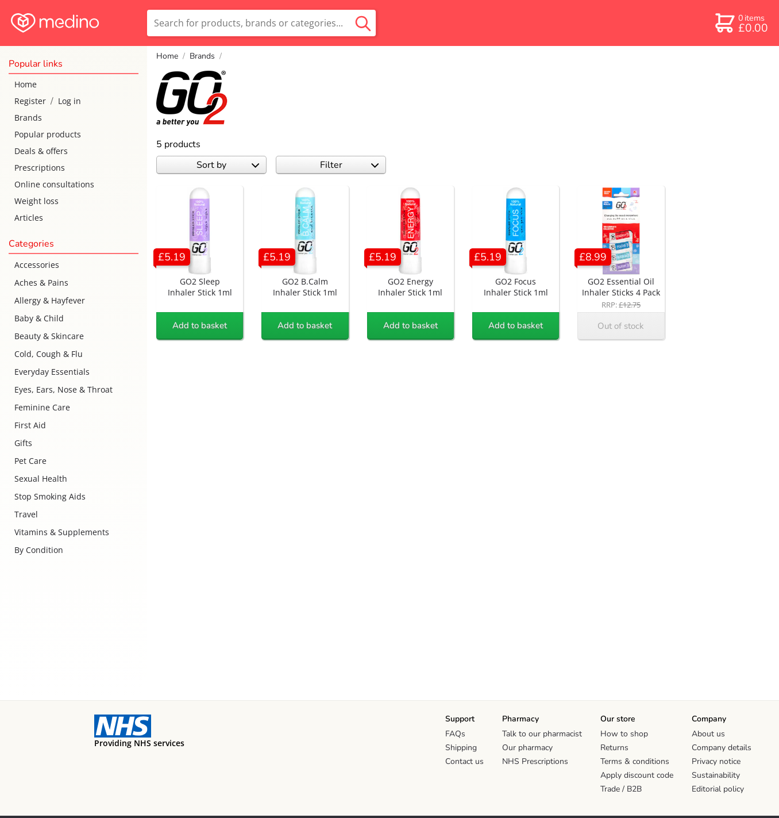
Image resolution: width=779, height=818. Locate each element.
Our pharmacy (527, 747)
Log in (69, 100)
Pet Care (30, 460)
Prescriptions (39, 167)
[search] (261, 23)
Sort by (227, 165)
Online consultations (54, 184)
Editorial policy (718, 789)
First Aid (30, 425)
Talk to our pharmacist (542, 733)
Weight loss (36, 200)
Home (25, 84)
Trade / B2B (621, 789)
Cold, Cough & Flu (48, 353)
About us (708, 733)
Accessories (36, 264)
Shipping (461, 747)
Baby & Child (39, 318)
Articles (28, 217)
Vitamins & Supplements (61, 532)
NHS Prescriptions (535, 761)
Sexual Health (40, 478)
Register (30, 100)
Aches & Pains (41, 282)
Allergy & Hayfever (49, 300)
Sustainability (716, 775)
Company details (721, 747)
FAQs (455, 733)
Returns (614, 747)
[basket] (741, 23)
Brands (28, 117)
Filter (349, 165)
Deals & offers (41, 150)
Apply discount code (636, 775)
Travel (26, 514)
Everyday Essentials (52, 371)
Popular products (47, 134)
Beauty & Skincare (49, 336)
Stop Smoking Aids (50, 496)
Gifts (23, 442)
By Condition (38, 549)
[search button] (363, 23)
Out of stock (620, 326)
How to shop (624, 733)
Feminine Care (42, 407)
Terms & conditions (634, 761)
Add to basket (199, 325)
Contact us (464, 761)
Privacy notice (716, 761)
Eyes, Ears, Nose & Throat (63, 389)
